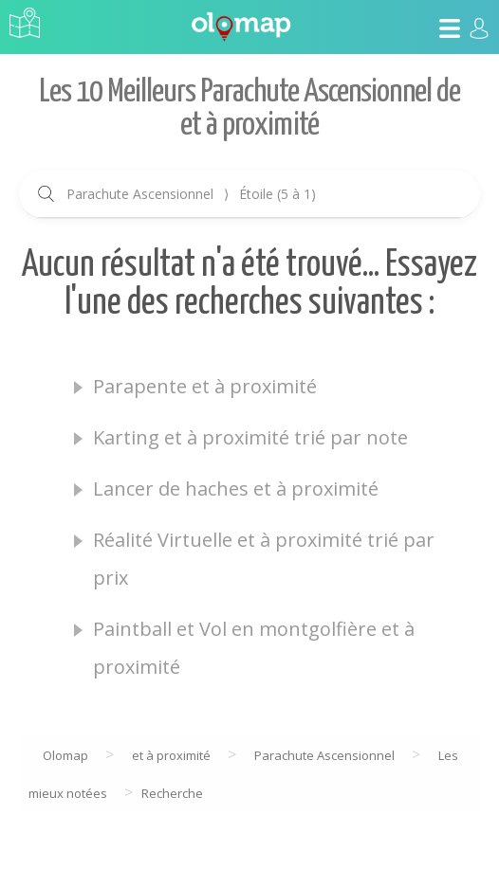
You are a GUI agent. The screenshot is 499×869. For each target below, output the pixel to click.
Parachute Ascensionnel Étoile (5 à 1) (191, 193)
